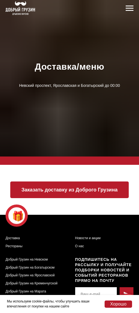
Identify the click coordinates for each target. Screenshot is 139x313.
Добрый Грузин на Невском (27, 259)
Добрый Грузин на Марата (26, 291)
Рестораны (14, 246)
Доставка (13, 238)
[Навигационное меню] (129, 8)
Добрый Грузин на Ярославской (30, 275)
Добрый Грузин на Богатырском (30, 267)
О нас (79, 246)
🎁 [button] (18, 216)
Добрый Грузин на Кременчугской (31, 283)
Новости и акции (88, 238)
